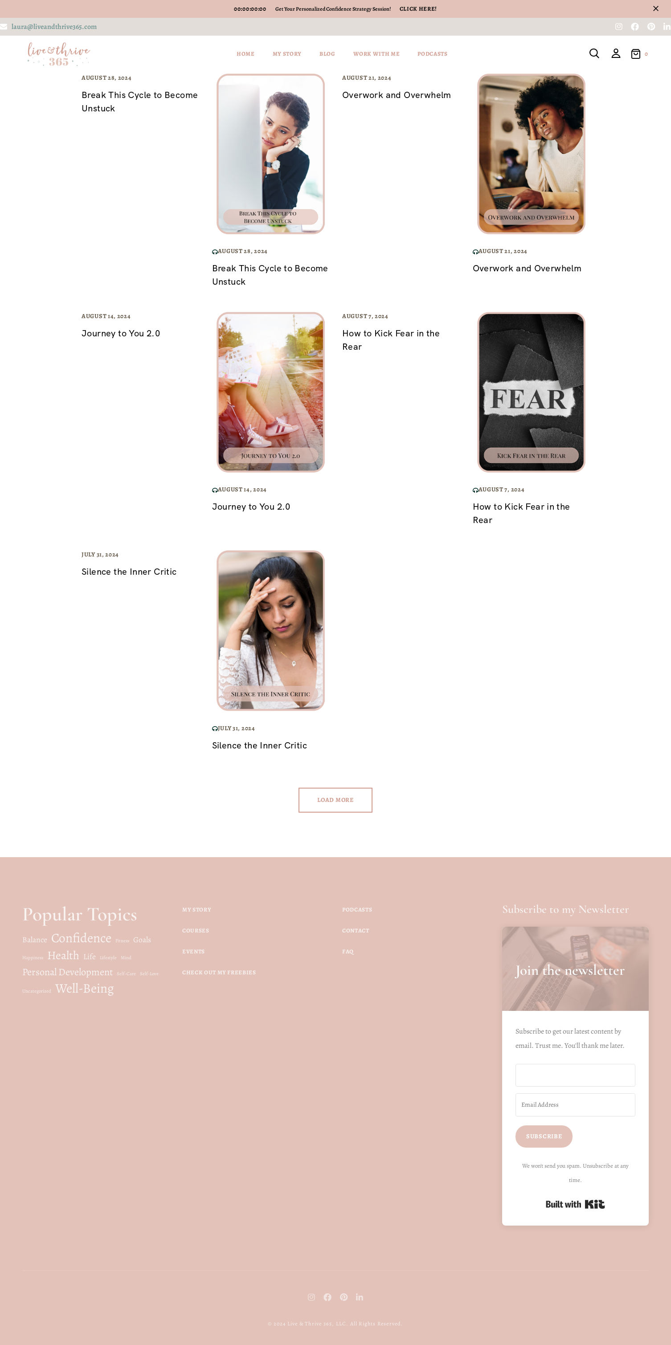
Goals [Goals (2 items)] (142, 939)
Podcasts (432, 53)
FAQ (348, 951)
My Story (287, 53)
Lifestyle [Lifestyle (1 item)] (108, 957)
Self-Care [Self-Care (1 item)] (126, 973)
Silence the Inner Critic (129, 571)
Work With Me (376, 53)
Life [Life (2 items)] (89, 956)
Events (193, 951)
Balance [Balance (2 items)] (34, 939)
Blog (327, 53)
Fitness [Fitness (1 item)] (122, 940)
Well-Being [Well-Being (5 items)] (84, 988)
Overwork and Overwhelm (396, 95)
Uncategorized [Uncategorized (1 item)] (36, 991)
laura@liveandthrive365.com (54, 27)
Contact (355, 930)
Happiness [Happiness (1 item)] (32, 957)
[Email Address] (575, 1104)
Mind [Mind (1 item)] (126, 957)
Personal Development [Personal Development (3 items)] (67, 972)
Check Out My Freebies (219, 972)
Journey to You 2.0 (121, 333)
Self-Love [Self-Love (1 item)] (149, 973)
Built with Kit (575, 1204)
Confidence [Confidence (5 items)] (81, 938)
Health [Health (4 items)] (63, 955)
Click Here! (418, 8)
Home (246, 53)
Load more (335, 800)
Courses (195, 930)
